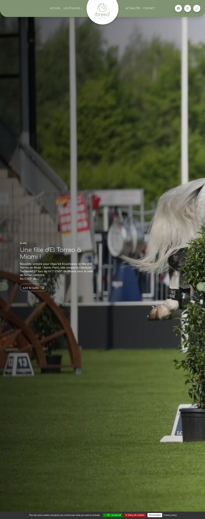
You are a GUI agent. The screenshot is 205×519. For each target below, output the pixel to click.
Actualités (132, 8)
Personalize (155, 515)
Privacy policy (170, 515)
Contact (149, 8)
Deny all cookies (134, 515)
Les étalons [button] (72, 8)
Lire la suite (33, 287)
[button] (200, 286)
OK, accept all (112, 515)
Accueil (55, 8)
